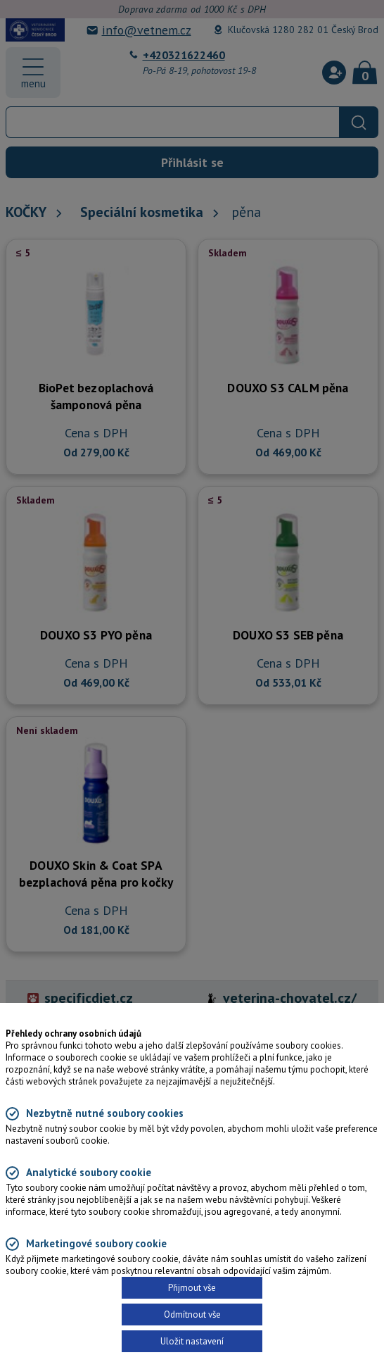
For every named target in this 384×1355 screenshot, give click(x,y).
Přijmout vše (192, 1288)
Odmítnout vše (192, 1314)
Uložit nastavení (192, 1341)
